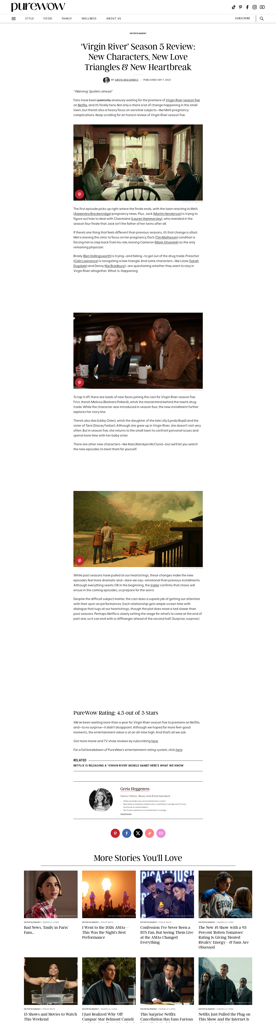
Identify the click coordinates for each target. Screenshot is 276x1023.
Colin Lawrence (85, 261)
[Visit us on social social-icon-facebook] (247, 7)
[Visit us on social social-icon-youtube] (262, 7)
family (67, 18)
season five (191, 100)
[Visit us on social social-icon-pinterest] (241, 7)
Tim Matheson (166, 237)
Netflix (82, 105)
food (48, 18)
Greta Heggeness (126, 80)
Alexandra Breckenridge (92, 214)
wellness (89, 18)
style (29, 18)
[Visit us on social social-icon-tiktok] (234, 7)
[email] (160, 833)
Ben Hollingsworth (97, 256)
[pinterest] (79, 194)
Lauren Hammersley (146, 219)
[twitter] (138, 833)
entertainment (138, 34)
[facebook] (126, 833)
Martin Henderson (167, 214)
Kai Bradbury (115, 266)
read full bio (126, 814)
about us (113, 18)
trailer (154, 585)
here (154, 741)
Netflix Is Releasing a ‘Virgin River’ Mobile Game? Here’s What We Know (128, 765)
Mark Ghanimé (166, 242)
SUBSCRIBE (242, 18)
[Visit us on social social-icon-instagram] (254, 7)
